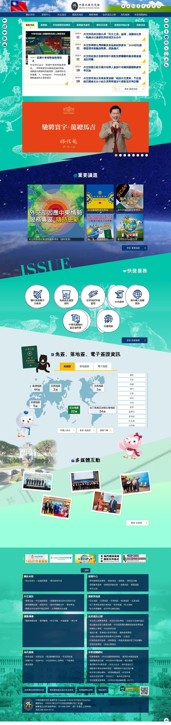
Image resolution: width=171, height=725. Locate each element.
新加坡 (132, 420)
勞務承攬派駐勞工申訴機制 (130, 644)
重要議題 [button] (4, 26)
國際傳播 (93, 14)
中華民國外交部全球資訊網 (85, 6)
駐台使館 (128, 608)
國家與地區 (77, 14)
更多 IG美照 (136, 526)
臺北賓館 (129, 664)
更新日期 (39, 713)
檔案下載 (104, 434)
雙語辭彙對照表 (53, 660)
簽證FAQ (40, 664)
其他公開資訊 (110, 648)
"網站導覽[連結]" (128, 6)
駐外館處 (118, 608)
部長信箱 (166, 26)
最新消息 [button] (4, 20)
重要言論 (29, 604)
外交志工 (110, 680)
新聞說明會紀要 (122, 25)
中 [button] (143, 6)
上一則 (23, 562)
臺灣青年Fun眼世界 (98, 668)
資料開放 (112, 644)
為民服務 (125, 14)
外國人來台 (65, 434)
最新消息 (30, 25)
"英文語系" (133, 6)
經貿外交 (44, 608)
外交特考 (126, 676)
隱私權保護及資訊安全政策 (61, 693)
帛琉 (132, 406)
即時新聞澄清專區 (61, 25)
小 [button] (148, 6)
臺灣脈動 (44, 624)
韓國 (132, 388)
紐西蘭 (132, 429)
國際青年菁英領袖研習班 (100, 672)
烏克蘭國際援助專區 (138, 155)
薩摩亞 (132, 415)
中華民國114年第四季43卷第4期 (120, 155)
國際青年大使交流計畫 (124, 672)
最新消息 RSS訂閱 (115, 89)
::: (25, 18)
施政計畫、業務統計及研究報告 (103, 636)
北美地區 (98, 391)
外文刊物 (54, 624)
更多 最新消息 (131, 89)
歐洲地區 (37, 391)
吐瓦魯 (132, 425)
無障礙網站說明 (86, 693)
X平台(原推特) (166, 48)
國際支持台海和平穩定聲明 (37, 612)
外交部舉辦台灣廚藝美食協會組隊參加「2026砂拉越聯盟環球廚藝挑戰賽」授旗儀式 (112, 47)
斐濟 (132, 411)
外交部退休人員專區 (55, 664)
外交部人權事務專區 (98, 624)
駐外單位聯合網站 (97, 676)
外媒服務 (65, 624)
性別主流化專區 (117, 624)
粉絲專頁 (166, 31)
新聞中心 (46, 14)
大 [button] (138, 6)
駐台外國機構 (96, 612)
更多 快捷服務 (133, 344)
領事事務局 (95, 660)
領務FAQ (29, 664)
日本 (132, 383)
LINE (166, 37)
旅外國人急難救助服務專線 (166, 20)
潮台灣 (74, 624)
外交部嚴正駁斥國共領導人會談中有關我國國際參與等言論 (112, 69)
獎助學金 (70, 608)
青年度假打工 (128, 668)
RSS (166, 65)
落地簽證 (84, 370)
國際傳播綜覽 (31, 624)
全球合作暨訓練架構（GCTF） (121, 684)
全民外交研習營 (96, 680)
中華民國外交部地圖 (81, 707)
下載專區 (70, 664)
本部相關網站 (140, 14)
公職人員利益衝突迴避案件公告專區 (105, 640)
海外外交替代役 (123, 680)
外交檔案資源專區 (97, 684)
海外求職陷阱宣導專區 (133, 155)
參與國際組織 (31, 608)
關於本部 (30, 14)
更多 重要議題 (133, 248)
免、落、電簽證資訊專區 (146, 155)
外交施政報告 (42, 604)
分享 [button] (153, 6)
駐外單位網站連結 (112, 612)
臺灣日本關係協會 (130, 660)
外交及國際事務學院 (111, 660)
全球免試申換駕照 (142, 155)
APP (166, 53)
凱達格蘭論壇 (114, 676)
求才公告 (94, 592)
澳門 (132, 393)
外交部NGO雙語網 (114, 664)
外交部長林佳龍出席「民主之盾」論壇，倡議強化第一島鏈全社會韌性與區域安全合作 (112, 36)
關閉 (87, 574)
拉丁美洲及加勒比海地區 (102, 413)
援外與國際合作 (57, 608)
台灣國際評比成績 (59, 612)
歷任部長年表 (56, 584)
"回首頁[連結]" (123, 6)
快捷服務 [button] (4, 32)
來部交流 (40, 660)
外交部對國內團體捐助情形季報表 (128, 628)
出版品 (127, 640)
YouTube (166, 59)
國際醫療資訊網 (96, 664)
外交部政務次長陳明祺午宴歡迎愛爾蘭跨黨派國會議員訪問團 (112, 58)
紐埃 (132, 402)
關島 (132, 379)
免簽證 (66, 370)
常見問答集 (68, 660)
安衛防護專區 (96, 648)
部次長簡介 (30, 584)
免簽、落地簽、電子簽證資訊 (88, 357)
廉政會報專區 (126, 636)
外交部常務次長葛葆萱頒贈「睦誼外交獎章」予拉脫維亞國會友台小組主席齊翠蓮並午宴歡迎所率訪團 (112, 80)
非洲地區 (35, 408)
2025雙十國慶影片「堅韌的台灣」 (124, 155)
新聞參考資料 (83, 25)
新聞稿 (44, 25)
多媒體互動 (87, 463)
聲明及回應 (102, 25)
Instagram (166, 42)
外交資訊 (61, 14)
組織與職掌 (43, 584)
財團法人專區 (96, 632)
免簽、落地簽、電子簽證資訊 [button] (4, 38)
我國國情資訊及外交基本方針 (63, 604)
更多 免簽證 (85, 434)
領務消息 (141, 25)
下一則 (148, 562)
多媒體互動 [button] (4, 44)
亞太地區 (74, 413)
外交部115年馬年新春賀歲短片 (116, 155)
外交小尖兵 (114, 668)
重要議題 (88, 175)
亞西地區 (55, 391)
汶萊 (132, 397)
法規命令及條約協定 (135, 624)
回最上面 (166, 720)
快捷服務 (137, 270)
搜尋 (159, 6)
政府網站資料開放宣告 (34, 693)
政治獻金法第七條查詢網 (100, 628)
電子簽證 (104, 370)
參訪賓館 (29, 668)
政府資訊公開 (109, 14)
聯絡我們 (102, 693)
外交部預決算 (110, 632)
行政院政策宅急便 (97, 644)
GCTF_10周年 (129, 155)
